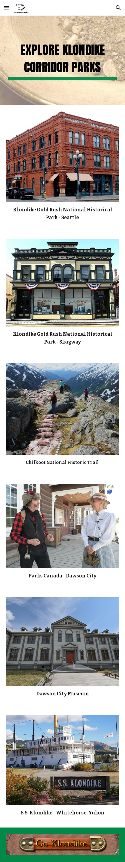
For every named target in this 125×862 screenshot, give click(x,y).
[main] (62, 60)
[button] (6, 7)
